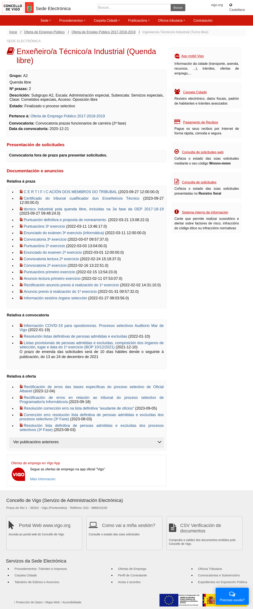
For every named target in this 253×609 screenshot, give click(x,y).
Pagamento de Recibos (200, 122)
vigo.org (217, 5)
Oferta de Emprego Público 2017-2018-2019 (67, 116)
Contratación (203, 20)
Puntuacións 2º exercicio (45, 246)
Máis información (42, 479)
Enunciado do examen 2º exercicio (53, 252)
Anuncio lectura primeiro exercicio (53, 278)
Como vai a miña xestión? (128, 525)
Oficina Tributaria (210, 569)
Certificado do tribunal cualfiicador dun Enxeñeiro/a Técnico (83, 198)
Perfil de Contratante (132, 575)
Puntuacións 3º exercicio (45, 226)
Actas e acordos (129, 582)
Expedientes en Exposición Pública (222, 582)
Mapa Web (52, 602)
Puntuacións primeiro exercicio (50, 272)
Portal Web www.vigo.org (44, 525)
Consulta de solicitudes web (202, 152)
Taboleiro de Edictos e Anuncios (36, 582)
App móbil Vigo (192, 56)
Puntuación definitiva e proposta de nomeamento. (66, 220)
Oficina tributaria (171, 20)
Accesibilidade (72, 602)
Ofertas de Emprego (132, 569)
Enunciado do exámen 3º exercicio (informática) (64, 233)
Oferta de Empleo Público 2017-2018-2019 (104, 32)
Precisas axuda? (232, 596)
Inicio (13, 32)
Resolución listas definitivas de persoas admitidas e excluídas (76, 336)
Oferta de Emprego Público (44, 32)
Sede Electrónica (53, 8)
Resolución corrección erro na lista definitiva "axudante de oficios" (79, 408)
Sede (46, 20)
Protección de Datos (29, 602)
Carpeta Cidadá (107, 20)
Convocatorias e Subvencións (219, 575)
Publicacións (139, 20)
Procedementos (72, 20)
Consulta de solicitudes (199, 182)
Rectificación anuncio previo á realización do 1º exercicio (72, 285)
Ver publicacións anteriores (36, 442)
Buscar (178, 7)
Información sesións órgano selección (56, 298)
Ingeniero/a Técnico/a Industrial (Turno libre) (175, 32)
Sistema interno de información (205, 212)
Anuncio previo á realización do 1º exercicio (61, 291)
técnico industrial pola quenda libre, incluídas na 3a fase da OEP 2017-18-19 (94, 209)
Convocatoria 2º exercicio (46, 265)
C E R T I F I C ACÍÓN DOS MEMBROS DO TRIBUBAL (71, 192)
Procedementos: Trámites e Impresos (40, 569)
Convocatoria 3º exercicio (46, 239)
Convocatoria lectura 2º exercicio (52, 259)
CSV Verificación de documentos (200, 528)
